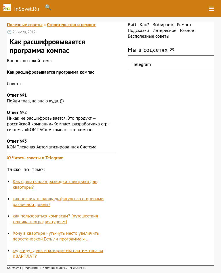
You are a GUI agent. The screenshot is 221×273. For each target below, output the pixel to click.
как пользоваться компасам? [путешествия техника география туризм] (55, 220)
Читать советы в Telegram (38, 158)
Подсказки (138, 30)
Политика (47, 269)
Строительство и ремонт (71, 24)
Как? (144, 24)
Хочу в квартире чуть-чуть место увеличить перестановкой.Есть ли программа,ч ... (56, 237)
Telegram (142, 64)
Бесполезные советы (148, 36)
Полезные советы (25, 24)
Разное (187, 30)
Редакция (31, 269)
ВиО (132, 24)
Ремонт (184, 24)
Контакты (14, 269)
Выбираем (163, 24)
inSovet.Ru (19, 8)
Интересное (164, 30)
